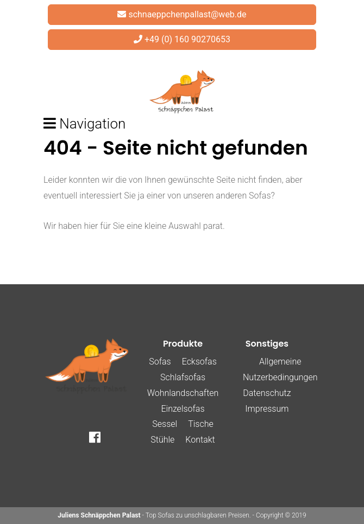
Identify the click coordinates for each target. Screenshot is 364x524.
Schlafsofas (182, 377)
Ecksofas (199, 361)
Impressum (266, 409)
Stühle (162, 439)
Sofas (160, 361)
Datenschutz (267, 393)
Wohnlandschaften (183, 393)
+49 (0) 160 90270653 (187, 39)
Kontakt (200, 439)
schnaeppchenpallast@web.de (187, 14)
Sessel (164, 424)
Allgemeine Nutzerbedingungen (280, 369)
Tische (201, 424)
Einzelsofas (182, 409)
